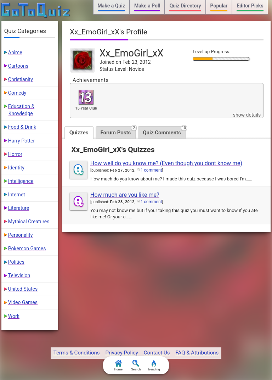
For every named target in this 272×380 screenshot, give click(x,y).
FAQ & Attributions (197, 353)
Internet (16, 194)
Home (118, 365)
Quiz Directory (185, 6)
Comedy (17, 93)
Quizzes (79, 132)
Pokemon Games (27, 248)
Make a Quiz (111, 6)
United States (23, 289)
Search (136, 365)
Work (13, 316)
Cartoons (18, 66)
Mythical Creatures (29, 221)
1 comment (151, 170)
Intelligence (21, 181)
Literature (18, 208)
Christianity (20, 79)
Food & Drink (22, 127)
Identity (16, 168)
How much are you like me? (124, 194)
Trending (153, 365)
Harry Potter (21, 141)
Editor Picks (250, 6)
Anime (15, 52)
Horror (15, 154)
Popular (219, 6)
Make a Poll (147, 6)
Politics (16, 262)
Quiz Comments (164, 131)
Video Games (23, 302)
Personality (20, 235)
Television (19, 275)
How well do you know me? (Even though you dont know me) (166, 163)
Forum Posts (118, 131)
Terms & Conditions (76, 353)
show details (247, 115)
